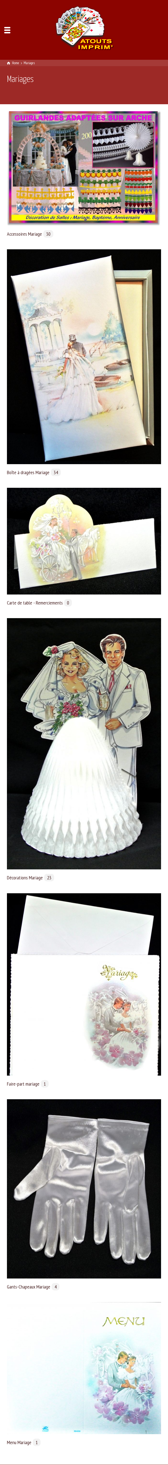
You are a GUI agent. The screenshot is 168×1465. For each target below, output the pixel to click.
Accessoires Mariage (30, 234)
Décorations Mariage (30, 877)
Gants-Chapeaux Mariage (33, 1287)
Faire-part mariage (28, 1084)
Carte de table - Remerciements (39, 603)
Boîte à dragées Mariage (34, 472)
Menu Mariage (24, 1442)
